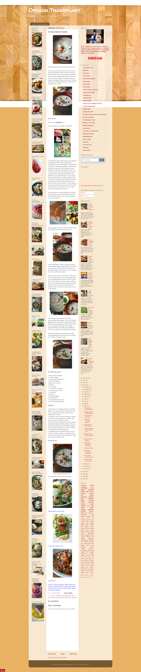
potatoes (57, 597)
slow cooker (84, 543)
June (85, 401)
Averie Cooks (86, 81)
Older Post (73, 654)
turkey (86, 557)
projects (82, 558)
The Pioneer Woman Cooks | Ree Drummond (94, 114)
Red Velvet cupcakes (85, 562)
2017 (84, 380)
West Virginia (90, 552)
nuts (93, 557)
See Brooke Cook (87, 144)
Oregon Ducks (85, 524)
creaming (91, 553)
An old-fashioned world (89, 120)
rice (87, 521)
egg (87, 519)
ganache (92, 570)
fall (89, 519)
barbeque (88, 536)
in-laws (87, 528)
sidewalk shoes (86, 150)
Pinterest (92, 565)
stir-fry (92, 535)
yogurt (87, 573)
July (85, 399)
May (85, 403)
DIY (87, 569)
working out (90, 513)
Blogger (87, 664)
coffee (87, 545)
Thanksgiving (84, 540)
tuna (93, 569)
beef (82, 526)
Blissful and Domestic (88, 125)
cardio (82, 533)
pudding (82, 572)
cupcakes (83, 528)
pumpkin (87, 535)
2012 (84, 476)
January (86, 468)
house (92, 491)
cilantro (90, 558)
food (73, 595)
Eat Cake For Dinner (88, 117)
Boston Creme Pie (85, 565)
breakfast (83, 516)
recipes (66, 597)
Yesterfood (85, 142)
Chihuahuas (58, 595)
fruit (82, 495)
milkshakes (91, 572)
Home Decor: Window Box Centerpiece (88, 452)
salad (88, 506)
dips (87, 567)
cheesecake (83, 553)
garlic (49, 597)
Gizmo (83, 507)
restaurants (91, 540)
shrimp (82, 523)
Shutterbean (86, 73)
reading (92, 531)
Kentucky (91, 498)
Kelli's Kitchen (86, 87)
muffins (83, 538)
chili (90, 557)
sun (93, 518)
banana (82, 545)
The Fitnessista (87, 75)
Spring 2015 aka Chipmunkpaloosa (89, 435)
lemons (88, 531)
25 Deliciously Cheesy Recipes (88, 408)
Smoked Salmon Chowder (88, 416)
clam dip (87, 570)
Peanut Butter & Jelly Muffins (88, 425)
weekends (91, 490)
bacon (53, 595)
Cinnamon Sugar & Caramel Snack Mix (88, 430)
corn (89, 569)
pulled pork (91, 550)
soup (70, 597)
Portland (83, 567)
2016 (84, 382)
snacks (87, 523)
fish (70, 595)
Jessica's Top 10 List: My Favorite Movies (90, 275)
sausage (83, 552)
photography (84, 550)
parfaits (89, 577)
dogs (67, 595)
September (87, 394)
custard (82, 555)
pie (90, 569)
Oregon (83, 506)
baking (83, 490)
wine (92, 543)
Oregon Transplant (54, 10)
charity (86, 558)
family (92, 488)
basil (82, 513)
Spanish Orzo (90, 323)
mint (82, 541)
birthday (83, 511)
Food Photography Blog (89, 106)
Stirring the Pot (87, 95)
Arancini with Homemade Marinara (91, 360)
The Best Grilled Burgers (88, 439)
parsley (53, 597)
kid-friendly (91, 533)
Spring (92, 523)
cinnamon (91, 548)
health (92, 504)
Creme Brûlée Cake (89, 292)
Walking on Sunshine (88, 133)
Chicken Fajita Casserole (90, 258)
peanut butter (90, 555)
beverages (83, 546)
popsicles (86, 541)
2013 (84, 474)
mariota (83, 535)
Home (34, 24)
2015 (84, 385)
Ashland (83, 536)
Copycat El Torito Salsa (90, 223)
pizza (92, 530)
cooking (64, 595)
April (85, 406)
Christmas (83, 519)
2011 (84, 478)
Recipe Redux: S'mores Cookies (88, 456)
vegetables (74, 597)
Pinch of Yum (86, 84)
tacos (82, 557)
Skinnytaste (86, 70)
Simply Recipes (87, 109)
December (86, 387)
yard (92, 506)
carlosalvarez (75, 664)
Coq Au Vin (87, 575)
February (86, 466)
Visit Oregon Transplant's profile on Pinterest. (92, 185)
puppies (62, 597)
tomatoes (83, 493)
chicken (91, 493)
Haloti (92, 507)
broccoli (92, 546)
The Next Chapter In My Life (90, 89)
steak (87, 572)
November (87, 389)
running (83, 509)
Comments (85, 196)
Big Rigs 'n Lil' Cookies (89, 122)
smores (82, 573)
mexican (83, 504)
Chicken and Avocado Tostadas (87, 421)
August (86, 396)
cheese (83, 491)
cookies (91, 495)
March (86, 464)
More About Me (43, 24)
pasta (82, 498)
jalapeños (92, 567)
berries (92, 526)
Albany (82, 570)
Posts (84, 192)
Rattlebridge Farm (87, 136)
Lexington (91, 560)
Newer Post (52, 654)
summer (91, 511)
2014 (84, 471)
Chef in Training (87, 100)
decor (92, 545)
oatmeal (87, 563)
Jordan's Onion (87, 139)
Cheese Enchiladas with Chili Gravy (91, 242)
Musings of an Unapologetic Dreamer (92, 103)
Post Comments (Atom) (60, 657)
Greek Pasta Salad (88, 448)
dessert (82, 518)
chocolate (91, 502)
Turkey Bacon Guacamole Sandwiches (87, 444)
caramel (83, 548)
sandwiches (91, 538)
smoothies (83, 569)
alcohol (89, 543)
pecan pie (86, 560)
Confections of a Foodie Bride (90, 131)
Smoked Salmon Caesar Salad (88, 460)
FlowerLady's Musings (89, 92)
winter (88, 518)
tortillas (92, 541)
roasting (92, 563)
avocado (92, 524)
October (86, 391)
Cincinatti (83, 531)
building (88, 516)
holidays (91, 497)
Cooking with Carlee (88, 111)
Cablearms (85, 147)
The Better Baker (87, 98)
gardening (84, 497)
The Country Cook (88, 67)
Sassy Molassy (86, 128)
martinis (86, 577)
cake (92, 516)
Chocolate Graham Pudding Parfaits (88, 412)
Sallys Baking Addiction (89, 78)
